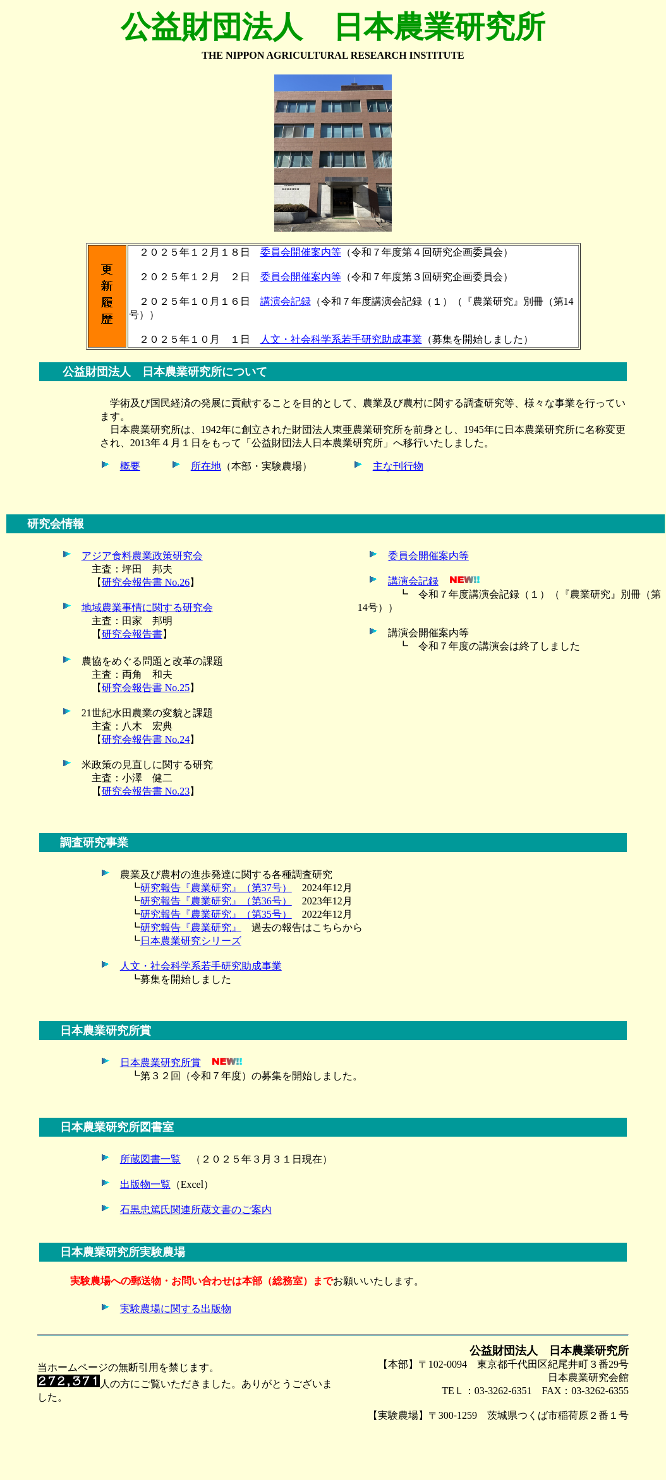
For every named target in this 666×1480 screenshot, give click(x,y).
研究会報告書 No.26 (146, 582)
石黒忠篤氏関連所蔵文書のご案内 (196, 1209)
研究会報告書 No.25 (146, 687)
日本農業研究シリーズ (190, 940)
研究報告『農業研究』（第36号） (216, 901)
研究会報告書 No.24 (146, 739)
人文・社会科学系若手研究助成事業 (341, 339)
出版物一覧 (145, 1184)
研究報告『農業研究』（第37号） (216, 887)
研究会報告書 (132, 634)
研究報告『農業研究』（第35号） (216, 914)
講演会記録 (285, 301)
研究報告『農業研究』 (190, 927)
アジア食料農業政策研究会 (142, 555)
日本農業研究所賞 (160, 1062)
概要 (130, 466)
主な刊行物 (398, 466)
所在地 (206, 466)
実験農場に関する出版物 (175, 1308)
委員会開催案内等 (300, 252)
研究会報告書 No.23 (146, 791)
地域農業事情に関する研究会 (147, 607)
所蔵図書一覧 (150, 1159)
